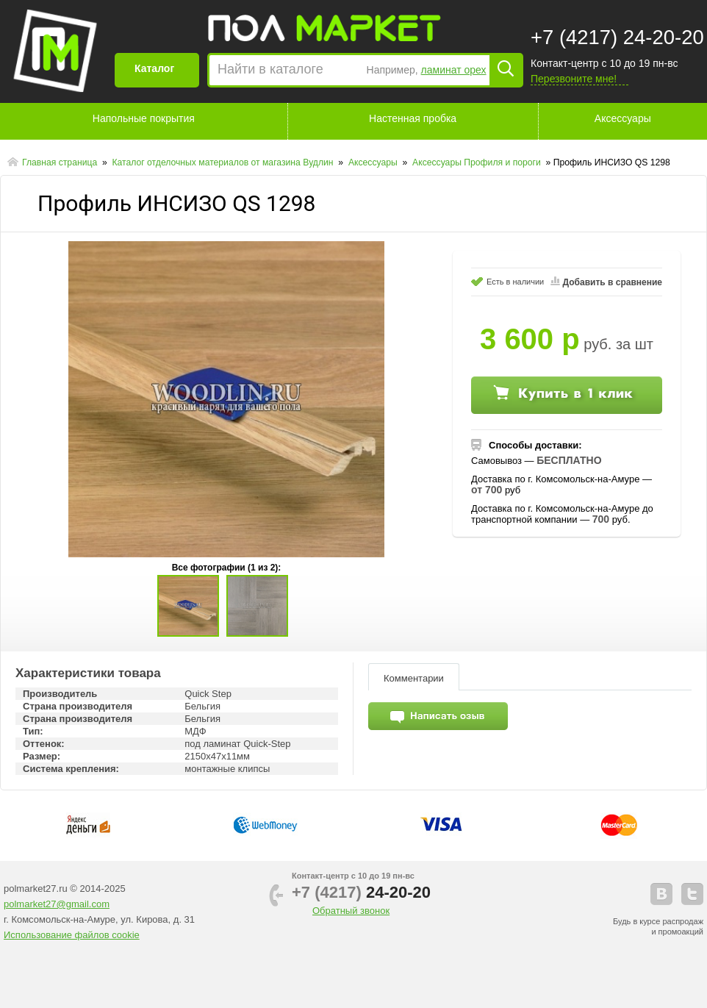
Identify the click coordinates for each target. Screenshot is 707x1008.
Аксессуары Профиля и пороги (477, 162)
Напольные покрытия (144, 118)
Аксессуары (623, 118)
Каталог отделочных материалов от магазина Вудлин (224, 162)
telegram (692, 894)
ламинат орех (454, 70)
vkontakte (661, 894)
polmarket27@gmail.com (57, 903)
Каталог (154, 68)
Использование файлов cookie (72, 934)
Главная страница (61, 162)
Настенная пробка (412, 118)
